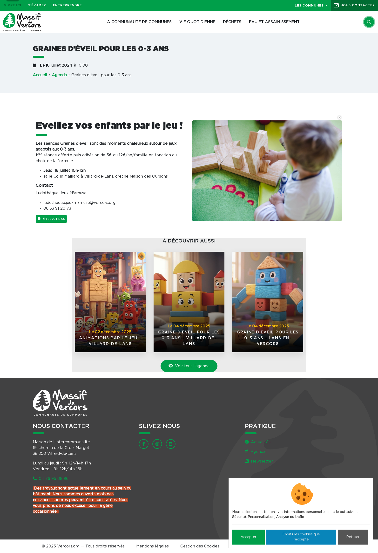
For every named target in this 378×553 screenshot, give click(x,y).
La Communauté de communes (138, 22)
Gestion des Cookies (199, 546)
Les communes (310, 5)
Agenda (59, 75)
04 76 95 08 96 (50, 479)
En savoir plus (51, 219)
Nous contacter (357, 5)
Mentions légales (152, 546)
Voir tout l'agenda (189, 366)
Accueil (40, 75)
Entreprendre (67, 5)
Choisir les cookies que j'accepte (301, 537)
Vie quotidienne (197, 22)
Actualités (257, 442)
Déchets (232, 22)
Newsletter (259, 461)
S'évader (37, 5)
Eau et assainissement (274, 22)
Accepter (248, 537)
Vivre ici (12, 5)
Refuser (352, 537)
